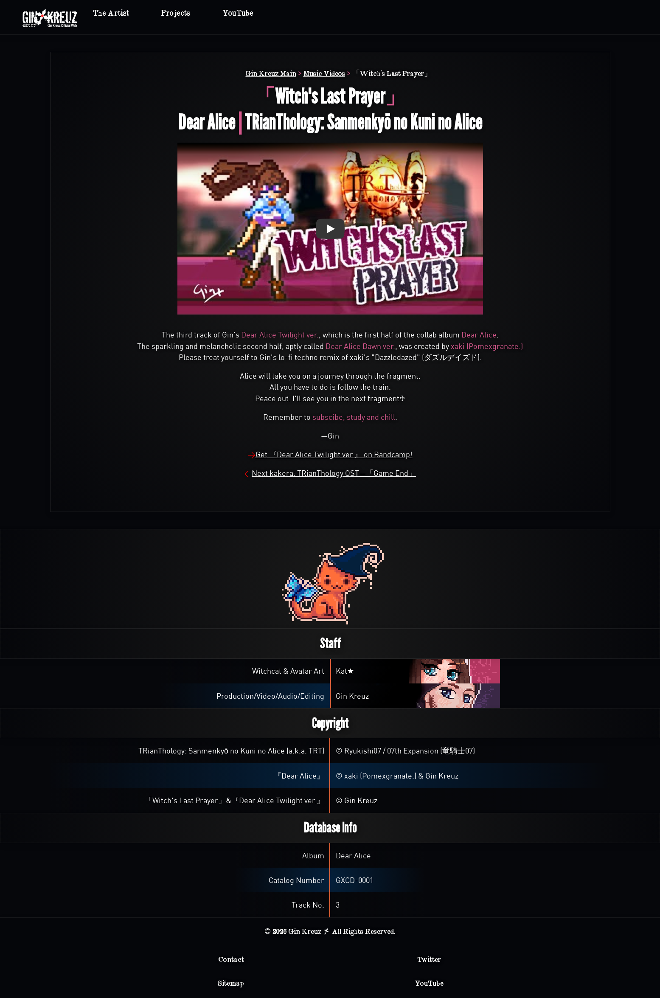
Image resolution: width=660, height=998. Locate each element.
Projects (175, 13)
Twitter (429, 960)
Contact (231, 960)
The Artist (111, 13)
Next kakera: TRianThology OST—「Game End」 (334, 473)
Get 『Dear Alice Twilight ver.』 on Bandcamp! (334, 454)
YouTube (237, 13)
